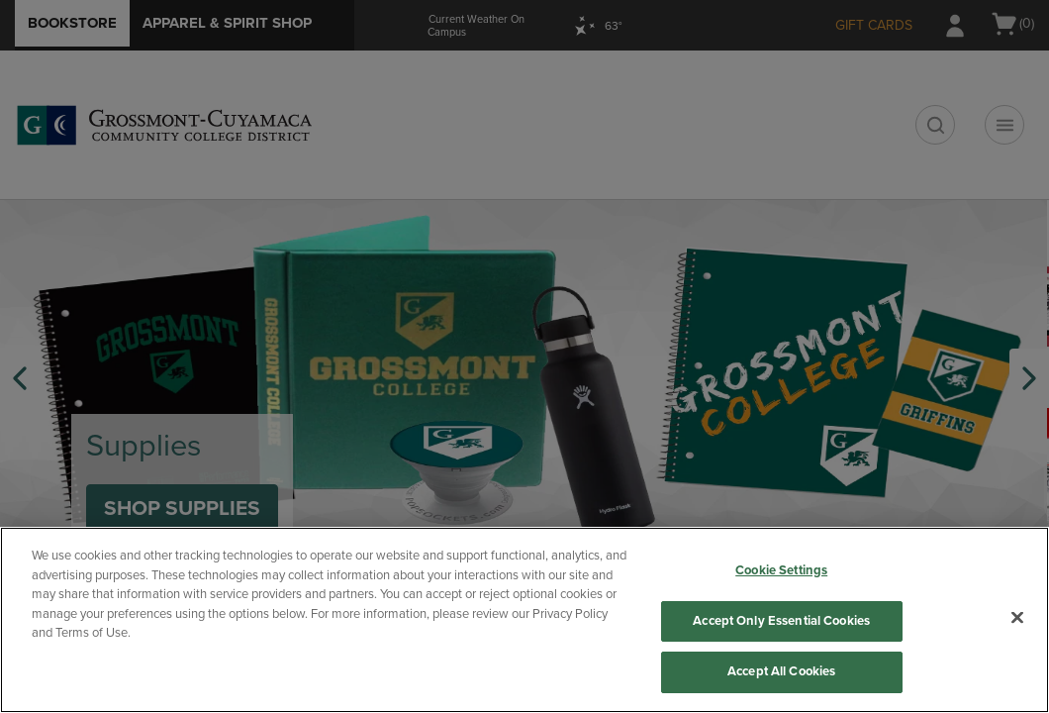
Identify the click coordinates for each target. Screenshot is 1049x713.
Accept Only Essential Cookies (781, 621)
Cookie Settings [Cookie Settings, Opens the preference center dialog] (781, 570)
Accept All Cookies (781, 671)
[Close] (1017, 618)
